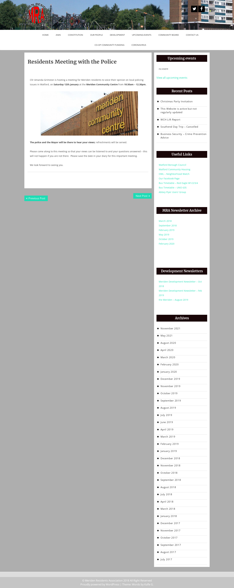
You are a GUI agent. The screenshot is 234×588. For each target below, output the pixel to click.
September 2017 (171, 544)
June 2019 (167, 422)
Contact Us (192, 34)
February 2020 (166, 243)
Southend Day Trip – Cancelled (179, 126)
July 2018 (166, 494)
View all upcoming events (171, 77)
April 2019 (167, 429)
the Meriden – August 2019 (173, 299)
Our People (96, 34)
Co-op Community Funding (109, 44)
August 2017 (168, 552)
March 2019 (168, 436)
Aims (58, 34)
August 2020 (168, 342)
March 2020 (168, 357)
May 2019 (164, 234)
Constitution (75, 34)
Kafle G (148, 584)
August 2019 (168, 407)
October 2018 (169, 472)
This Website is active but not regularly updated (179, 110)
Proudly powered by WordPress (99, 584)
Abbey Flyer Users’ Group (172, 192)
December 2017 (170, 523)
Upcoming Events (141, 34)
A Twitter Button (194, 9)
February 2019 (166, 230)
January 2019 (169, 451)
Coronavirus (138, 44)
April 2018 (167, 501)
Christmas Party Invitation (177, 101)
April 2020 (167, 350)
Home (45, 34)
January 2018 (169, 516)
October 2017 (169, 537)
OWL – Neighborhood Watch (174, 173)
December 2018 (170, 458)
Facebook (201, 9)
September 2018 (168, 225)
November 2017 (171, 530)
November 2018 (171, 465)
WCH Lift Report (170, 119)
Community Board (168, 34)
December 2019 (170, 378)
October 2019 (166, 239)
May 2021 (167, 335)
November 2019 (171, 386)
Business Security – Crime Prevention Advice (184, 135)
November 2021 (171, 328)
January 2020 (169, 371)
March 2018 (165, 220)
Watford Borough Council (172, 164)
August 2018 (168, 487)
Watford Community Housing (174, 169)
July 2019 (166, 415)
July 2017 (166, 559)
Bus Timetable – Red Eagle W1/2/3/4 (178, 183)
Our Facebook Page (169, 178)
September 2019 (171, 400)
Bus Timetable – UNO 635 (173, 187)
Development (117, 34)
